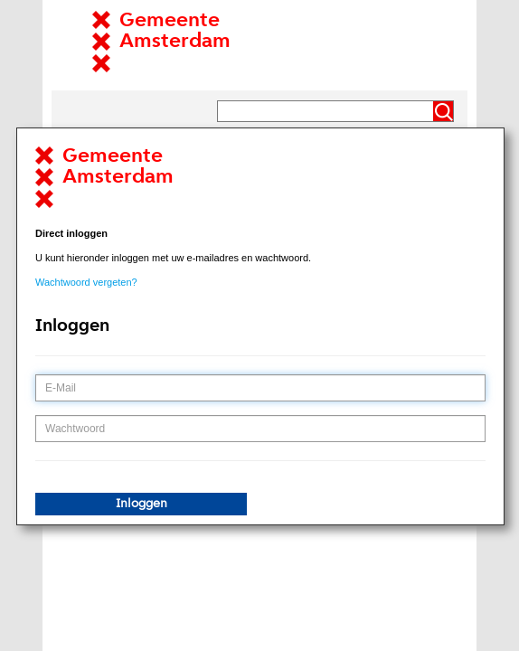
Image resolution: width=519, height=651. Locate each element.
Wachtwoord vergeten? (86, 282)
